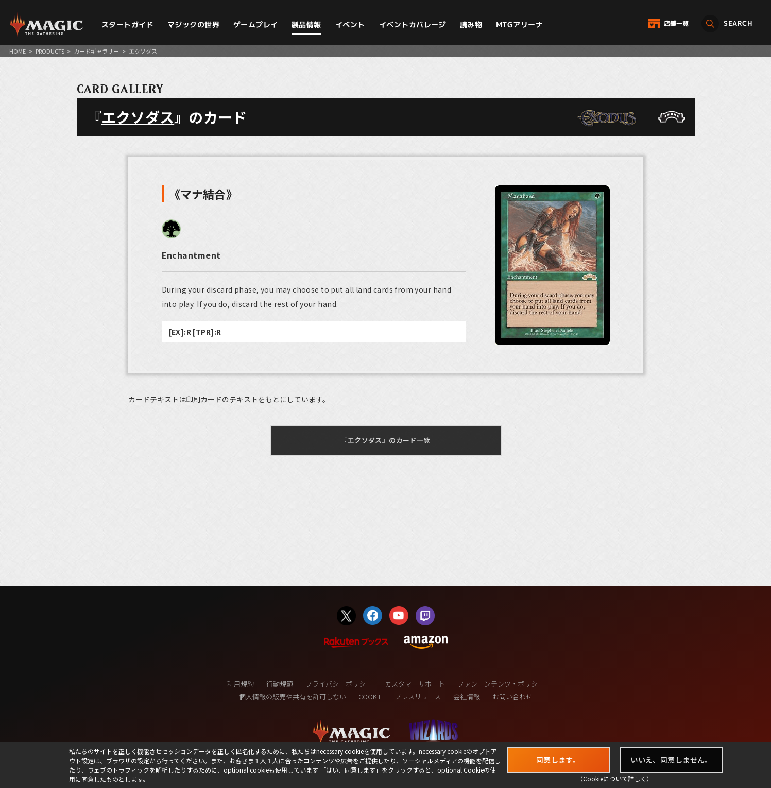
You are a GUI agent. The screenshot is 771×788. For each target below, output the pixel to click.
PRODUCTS (50, 51)
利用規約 (240, 684)
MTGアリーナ (519, 24)
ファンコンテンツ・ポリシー (500, 684)
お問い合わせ (512, 696)
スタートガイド (127, 24)
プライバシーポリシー (338, 684)
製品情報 (306, 24)
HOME (17, 51)
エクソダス (137, 117)
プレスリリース (418, 696)
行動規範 (279, 684)
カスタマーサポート (415, 684)
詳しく (637, 778)
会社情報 (466, 696)
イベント (350, 24)
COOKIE (370, 696)
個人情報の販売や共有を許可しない (292, 696)
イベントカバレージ (412, 24)
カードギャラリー (96, 51)
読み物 (471, 24)
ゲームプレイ (255, 24)
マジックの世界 (193, 24)
